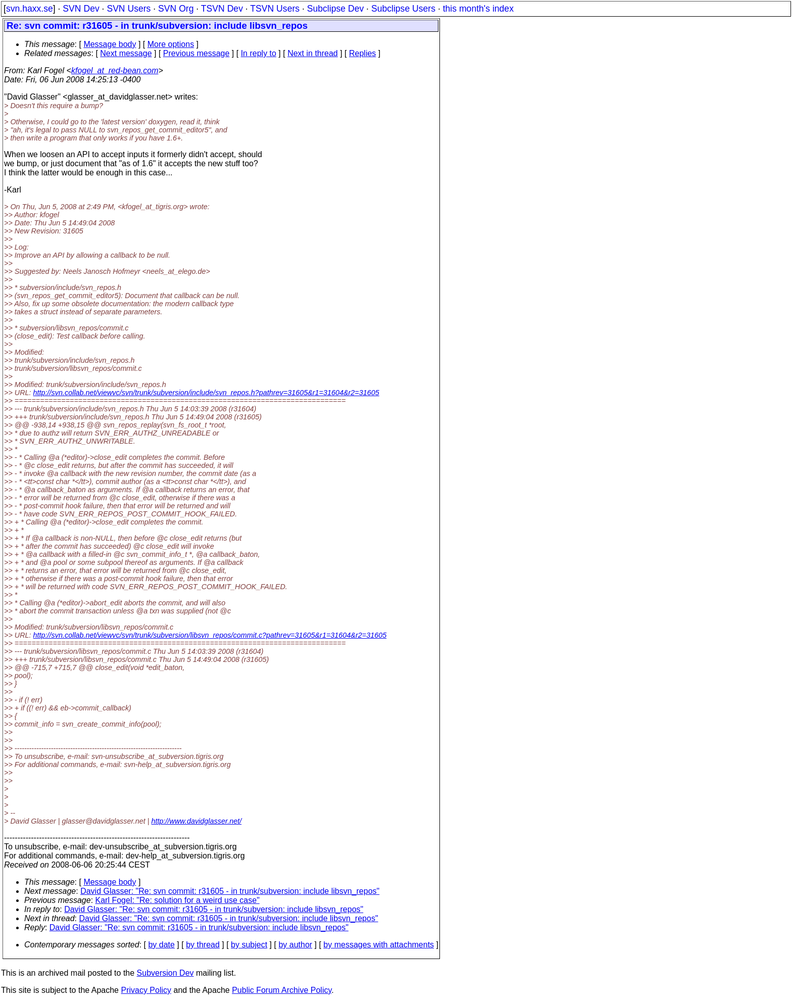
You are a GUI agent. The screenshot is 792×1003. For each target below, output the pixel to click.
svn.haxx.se (29, 9)
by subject (249, 944)
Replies (362, 53)
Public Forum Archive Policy (281, 990)
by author (295, 944)
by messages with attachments (378, 944)
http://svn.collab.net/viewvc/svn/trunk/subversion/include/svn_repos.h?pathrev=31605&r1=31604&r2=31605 (206, 393)
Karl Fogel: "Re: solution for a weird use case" (177, 900)
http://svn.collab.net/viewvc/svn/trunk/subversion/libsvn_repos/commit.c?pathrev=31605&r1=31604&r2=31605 (210, 635)
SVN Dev (81, 9)
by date (161, 944)
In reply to (258, 53)
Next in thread (312, 53)
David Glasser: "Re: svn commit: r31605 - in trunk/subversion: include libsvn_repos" (229, 891)
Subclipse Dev (335, 9)
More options (170, 44)
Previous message (196, 53)
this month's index (478, 9)
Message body (109, 44)
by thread (203, 944)
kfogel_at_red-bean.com (115, 70)
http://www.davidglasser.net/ (197, 821)
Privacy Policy (146, 990)
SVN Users (129, 9)
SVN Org (175, 9)
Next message (126, 53)
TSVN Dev (222, 9)
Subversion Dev (165, 973)
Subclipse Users (403, 9)
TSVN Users (275, 9)
